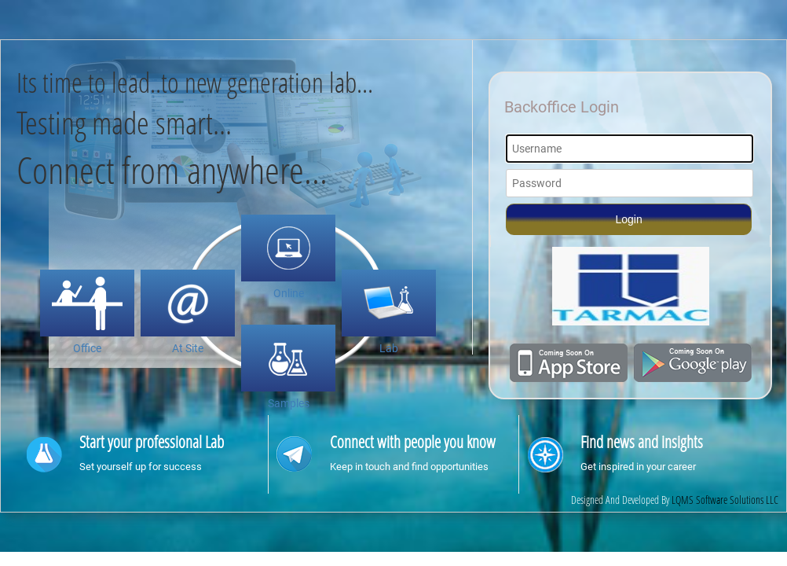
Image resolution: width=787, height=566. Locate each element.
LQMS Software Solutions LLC (725, 499)
